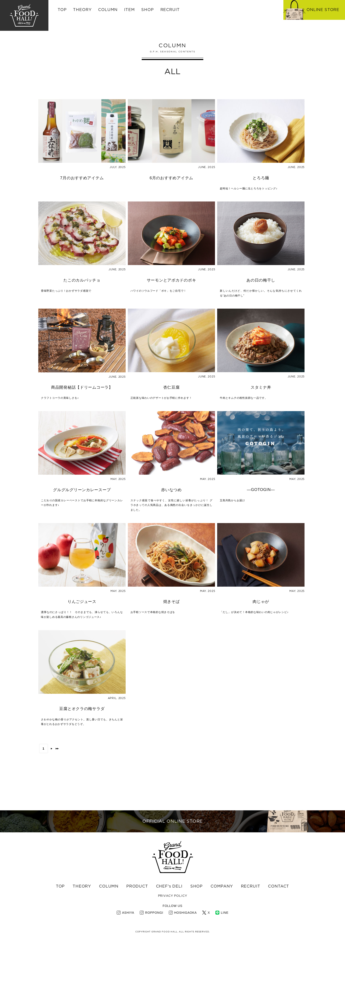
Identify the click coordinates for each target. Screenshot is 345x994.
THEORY (82, 10)
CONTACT (278, 938)
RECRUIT (170, 10)
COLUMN (108, 938)
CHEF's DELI (169, 938)
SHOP (196, 938)
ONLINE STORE (322, 10)
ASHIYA (128, 964)
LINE (224, 964)
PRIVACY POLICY (172, 947)
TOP (62, 10)
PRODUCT (137, 938)
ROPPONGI (154, 964)
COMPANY (222, 938)
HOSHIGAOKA (185, 964)
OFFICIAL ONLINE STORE (172, 862)
